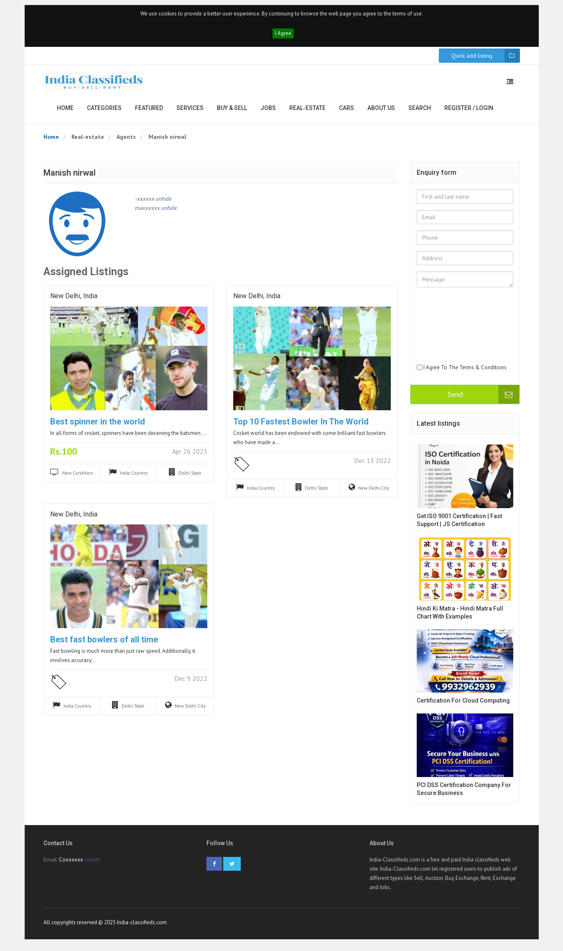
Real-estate (307, 111)
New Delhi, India (73, 300)
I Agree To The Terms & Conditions (465, 370)
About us (381, 111)
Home (65, 111)
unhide (163, 202)
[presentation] (451, 336)
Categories (104, 111)
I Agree (283, 36)
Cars (346, 111)
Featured (149, 111)
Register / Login (468, 111)
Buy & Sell (232, 111)
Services (190, 111)
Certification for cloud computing (463, 703)
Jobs (268, 111)
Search (419, 111)
